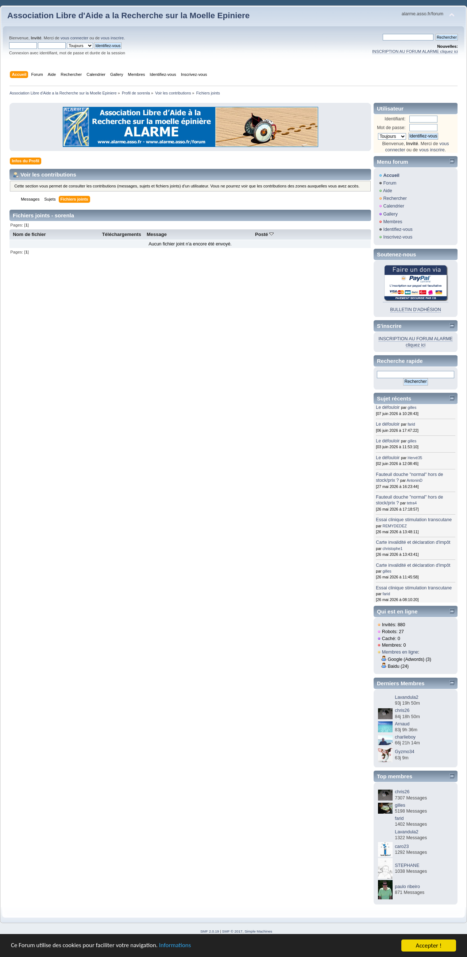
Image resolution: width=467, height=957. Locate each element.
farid (411, 424)
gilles (412, 407)
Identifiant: (395, 118)
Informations (177, 949)
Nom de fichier (29, 234)
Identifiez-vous (397, 229)
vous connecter (74, 38)
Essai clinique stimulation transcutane (414, 519)
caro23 (402, 846)
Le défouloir (388, 407)
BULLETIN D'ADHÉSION (415, 309)
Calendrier (393, 206)
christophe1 (393, 548)
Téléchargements (121, 234)
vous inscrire (112, 38)
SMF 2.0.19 (209, 931)
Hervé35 (415, 458)
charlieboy (405, 737)
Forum (389, 183)
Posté (264, 234)
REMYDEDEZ (395, 526)
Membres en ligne (400, 652)
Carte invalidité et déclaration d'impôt (413, 542)
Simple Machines (258, 931)
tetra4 (412, 503)
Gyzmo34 (404, 751)
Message (157, 234)
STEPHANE (407, 865)
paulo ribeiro (407, 886)
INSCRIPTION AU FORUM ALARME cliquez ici (415, 51)
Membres (392, 221)
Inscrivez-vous (397, 237)
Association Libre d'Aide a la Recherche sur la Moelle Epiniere (128, 15)
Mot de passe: (391, 127)
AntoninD (414, 480)
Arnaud (402, 724)
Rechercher (394, 198)
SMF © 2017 (232, 931)
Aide (387, 190)
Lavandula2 (406, 697)
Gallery (390, 214)
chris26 (402, 710)
